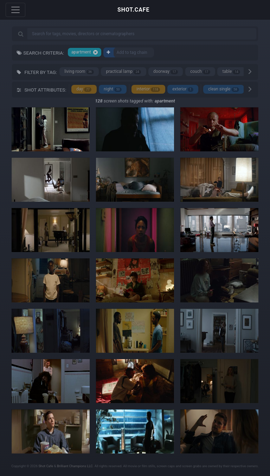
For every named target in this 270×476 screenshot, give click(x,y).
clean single (223, 89)
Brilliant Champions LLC (75, 466)
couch (200, 71)
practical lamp (123, 71)
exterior (182, 89)
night (113, 89)
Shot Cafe (45, 466)
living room (79, 71)
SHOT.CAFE (133, 9)
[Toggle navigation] (15, 10)
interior (148, 89)
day (83, 89)
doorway (165, 71)
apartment (84, 52)
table (231, 71)
